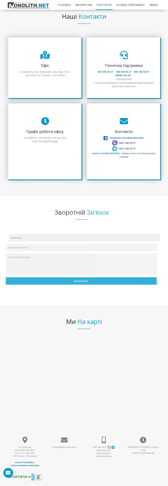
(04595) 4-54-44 (103, 456)
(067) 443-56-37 (100, 447)
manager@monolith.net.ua (64, 447)
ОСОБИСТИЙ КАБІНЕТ (130, 5)
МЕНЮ (154, 5)
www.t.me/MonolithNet (106, 153)
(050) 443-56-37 (103, 450)
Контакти (104, 5)
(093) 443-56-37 (103, 453)
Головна (64, 5)
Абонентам (83, 5)
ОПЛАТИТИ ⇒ (25, 477)
